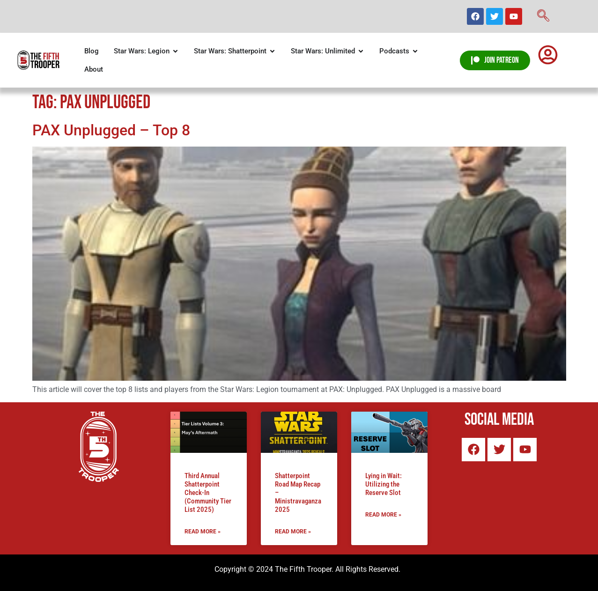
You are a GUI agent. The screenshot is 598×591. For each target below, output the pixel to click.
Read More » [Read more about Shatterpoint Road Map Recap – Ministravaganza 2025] (293, 531)
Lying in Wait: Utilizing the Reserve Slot (383, 484)
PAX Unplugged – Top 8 (111, 130)
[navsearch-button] (543, 16)
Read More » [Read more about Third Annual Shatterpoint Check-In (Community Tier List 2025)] (203, 531)
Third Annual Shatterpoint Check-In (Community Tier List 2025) (208, 493)
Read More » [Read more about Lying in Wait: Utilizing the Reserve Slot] (383, 514)
